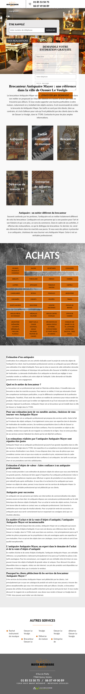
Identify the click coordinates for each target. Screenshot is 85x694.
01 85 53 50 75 (41, 2)
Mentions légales (58, 683)
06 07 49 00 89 (41, 6)
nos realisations (18, 40)
